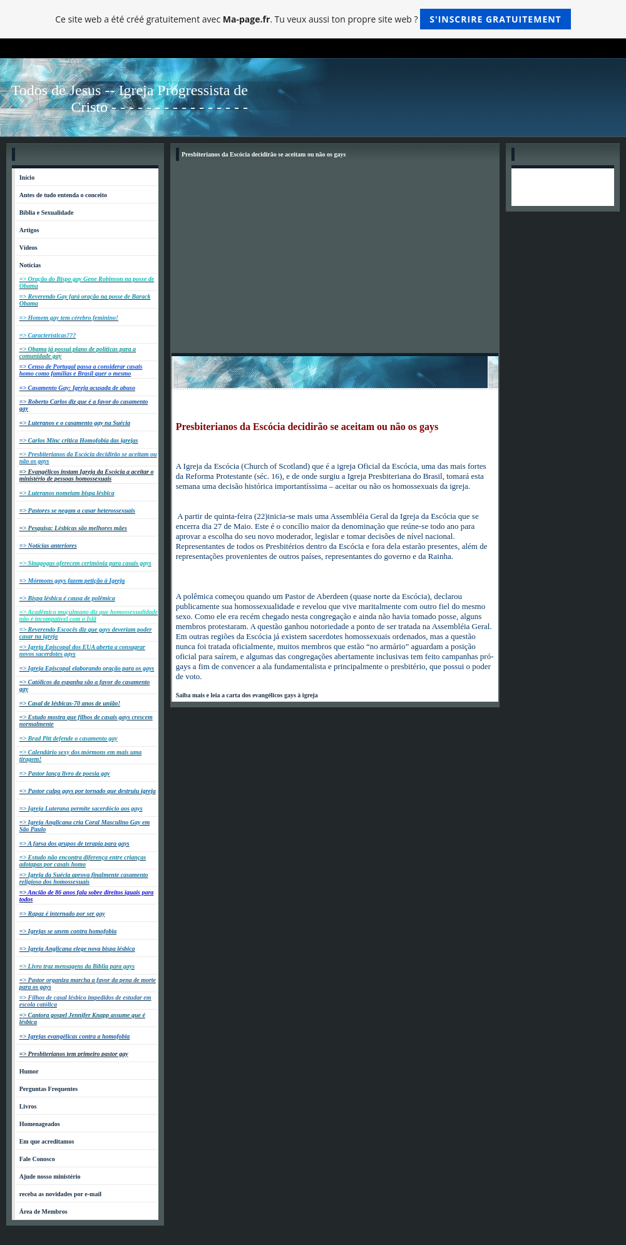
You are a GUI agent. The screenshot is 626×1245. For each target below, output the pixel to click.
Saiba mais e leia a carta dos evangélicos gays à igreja (247, 695)
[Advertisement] (335, 259)
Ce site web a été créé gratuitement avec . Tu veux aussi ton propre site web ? (312, 19)
